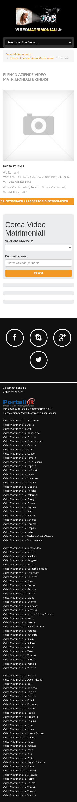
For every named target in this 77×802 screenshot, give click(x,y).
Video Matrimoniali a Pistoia (19, 503)
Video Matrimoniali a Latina (18, 597)
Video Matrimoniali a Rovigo (19, 515)
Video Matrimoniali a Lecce (18, 725)
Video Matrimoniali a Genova (19, 589)
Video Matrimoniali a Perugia (19, 499)
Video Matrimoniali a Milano (19, 737)
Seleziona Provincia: (19, 241)
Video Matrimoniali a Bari (17, 683)
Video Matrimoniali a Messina (20, 610)
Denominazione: (16, 256)
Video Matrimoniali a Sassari (19, 770)
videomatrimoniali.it (14, 387)
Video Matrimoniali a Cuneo (19, 453)
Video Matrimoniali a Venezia (19, 787)
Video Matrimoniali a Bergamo (20, 560)
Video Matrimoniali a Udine (18, 532)
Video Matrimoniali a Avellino (19, 556)
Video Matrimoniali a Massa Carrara (24, 733)
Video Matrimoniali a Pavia (18, 750)
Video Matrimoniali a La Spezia (20, 470)
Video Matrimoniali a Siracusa (20, 774)
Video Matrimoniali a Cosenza (20, 577)
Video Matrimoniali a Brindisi (19, 564)
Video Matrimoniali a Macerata (20, 478)
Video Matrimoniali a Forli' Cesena (22, 462)
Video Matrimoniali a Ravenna (20, 635)
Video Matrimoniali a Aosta (18, 424)
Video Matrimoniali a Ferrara (19, 457)
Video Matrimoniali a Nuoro (18, 618)
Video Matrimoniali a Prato (18, 758)
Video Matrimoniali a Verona (19, 791)
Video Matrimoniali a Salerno (19, 643)
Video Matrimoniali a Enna (18, 581)
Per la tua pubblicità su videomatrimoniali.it (27, 409)
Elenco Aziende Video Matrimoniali (32, 58)
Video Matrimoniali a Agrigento (21, 420)
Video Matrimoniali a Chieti (18, 700)
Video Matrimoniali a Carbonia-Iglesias (25, 568)
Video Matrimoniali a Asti (17, 429)
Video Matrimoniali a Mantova (20, 606)
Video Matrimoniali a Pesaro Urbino (23, 626)
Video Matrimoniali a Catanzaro (21, 573)
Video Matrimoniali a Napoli (19, 741)
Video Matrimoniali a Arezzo (19, 552)
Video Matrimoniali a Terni (18, 651)
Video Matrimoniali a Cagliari (19, 692)
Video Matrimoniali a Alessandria (22, 548)
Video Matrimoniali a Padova (19, 745)
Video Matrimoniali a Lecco (18, 474)
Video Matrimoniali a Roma (18, 766)
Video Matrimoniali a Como (18, 449)
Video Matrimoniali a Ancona (19, 675)
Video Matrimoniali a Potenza (20, 630)
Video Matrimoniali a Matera (19, 482)
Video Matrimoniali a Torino (19, 779)
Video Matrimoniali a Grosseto (20, 717)
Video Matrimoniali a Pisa (17, 754)
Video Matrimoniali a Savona (19, 519)
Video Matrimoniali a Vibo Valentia (22, 540)
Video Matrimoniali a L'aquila (19, 721)
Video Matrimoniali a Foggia (19, 712)
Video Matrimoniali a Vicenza (19, 668)
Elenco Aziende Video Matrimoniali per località (29, 413)
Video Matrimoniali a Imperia (19, 466)
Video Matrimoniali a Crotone (20, 704)
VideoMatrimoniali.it (18, 54)
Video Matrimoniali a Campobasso (22, 441)
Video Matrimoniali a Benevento (21, 433)
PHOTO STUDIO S (13, 166)
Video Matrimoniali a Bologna (20, 688)
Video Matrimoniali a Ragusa (19, 507)
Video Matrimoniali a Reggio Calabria (24, 762)
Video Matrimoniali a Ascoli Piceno (22, 679)
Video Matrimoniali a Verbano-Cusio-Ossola (28, 536)
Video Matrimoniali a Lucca (18, 729)
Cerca (38, 273)
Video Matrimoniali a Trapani (19, 528)
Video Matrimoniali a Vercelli (19, 663)
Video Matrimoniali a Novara (19, 491)
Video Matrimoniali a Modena (20, 486)
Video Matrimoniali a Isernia (19, 593)
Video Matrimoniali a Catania (19, 445)
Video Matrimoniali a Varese (19, 659)
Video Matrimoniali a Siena (18, 647)
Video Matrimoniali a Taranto (19, 524)
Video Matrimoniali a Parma (19, 622)
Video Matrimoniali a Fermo (19, 708)
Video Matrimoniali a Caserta (19, 696)
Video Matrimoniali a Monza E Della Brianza (28, 614)
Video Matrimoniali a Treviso (19, 655)
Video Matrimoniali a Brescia (19, 437)
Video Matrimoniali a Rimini (18, 639)
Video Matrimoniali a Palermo (20, 495)
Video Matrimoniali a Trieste (19, 783)
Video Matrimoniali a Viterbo (19, 795)
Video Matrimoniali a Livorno (19, 601)
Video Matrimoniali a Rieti (17, 511)
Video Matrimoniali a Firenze (19, 585)
